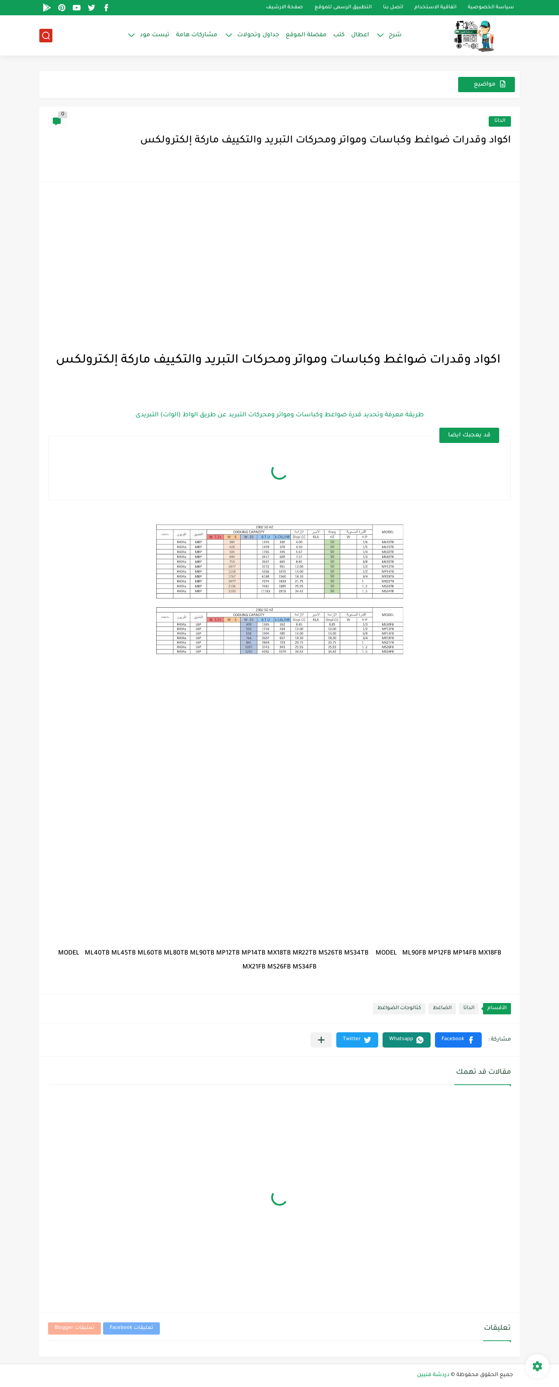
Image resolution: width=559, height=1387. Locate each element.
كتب (339, 35)
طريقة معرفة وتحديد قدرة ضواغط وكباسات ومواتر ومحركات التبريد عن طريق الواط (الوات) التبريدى (279, 415)
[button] (458, 1040)
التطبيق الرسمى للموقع (343, 7)
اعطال (360, 35)
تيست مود (154, 35)
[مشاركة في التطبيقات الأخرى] (321, 1040)
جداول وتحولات (258, 35)
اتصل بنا (393, 7)
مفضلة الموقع (306, 35)
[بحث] (45, 35)
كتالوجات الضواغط (399, 1008)
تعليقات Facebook (131, 1328)
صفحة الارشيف (284, 7)
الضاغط (442, 1008)
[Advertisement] (279, 252)
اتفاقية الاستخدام (435, 7)
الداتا (499, 121)
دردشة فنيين (433, 1375)
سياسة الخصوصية (491, 7)
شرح (395, 35)
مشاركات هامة (196, 35)
